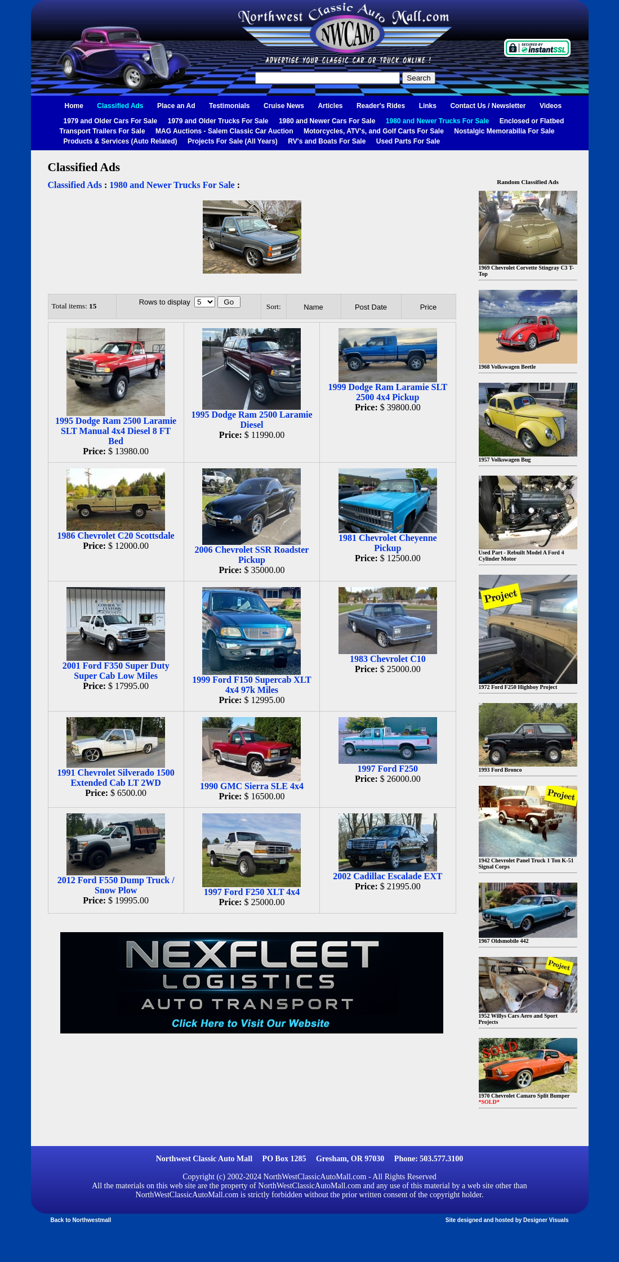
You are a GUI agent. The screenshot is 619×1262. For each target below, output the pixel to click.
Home (74, 106)
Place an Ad (176, 106)
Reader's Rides (381, 106)
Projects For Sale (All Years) (233, 141)
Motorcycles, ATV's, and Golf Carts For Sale (374, 131)
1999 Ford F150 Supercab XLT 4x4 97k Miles (251, 685)
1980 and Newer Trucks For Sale (437, 121)
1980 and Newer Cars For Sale (327, 121)
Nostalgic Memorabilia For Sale (504, 131)
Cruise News (284, 106)
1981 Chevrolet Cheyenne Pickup (388, 543)
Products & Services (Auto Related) (120, 141)
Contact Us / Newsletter (488, 106)
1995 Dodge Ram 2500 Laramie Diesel (251, 419)
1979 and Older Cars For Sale (111, 121)
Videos (551, 106)
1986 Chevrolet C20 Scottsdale (116, 535)
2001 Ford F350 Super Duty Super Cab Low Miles (116, 671)
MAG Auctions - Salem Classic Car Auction (224, 131)
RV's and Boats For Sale (327, 141)
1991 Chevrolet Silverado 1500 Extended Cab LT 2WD (116, 777)
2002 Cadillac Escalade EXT (387, 876)
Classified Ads (120, 106)
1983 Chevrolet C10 (388, 659)
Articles (330, 106)
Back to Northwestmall (81, 1220)
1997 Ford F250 (388, 768)
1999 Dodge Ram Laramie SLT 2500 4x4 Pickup (387, 392)
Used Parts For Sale (408, 141)
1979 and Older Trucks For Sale (218, 121)
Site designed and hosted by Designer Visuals (507, 1220)
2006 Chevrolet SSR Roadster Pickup (252, 555)
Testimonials (229, 106)
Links (428, 106)
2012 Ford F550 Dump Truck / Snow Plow (116, 885)
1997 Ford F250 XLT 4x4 (252, 892)
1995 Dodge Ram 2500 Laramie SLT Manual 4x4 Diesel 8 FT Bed (115, 431)
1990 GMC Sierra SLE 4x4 (252, 786)
